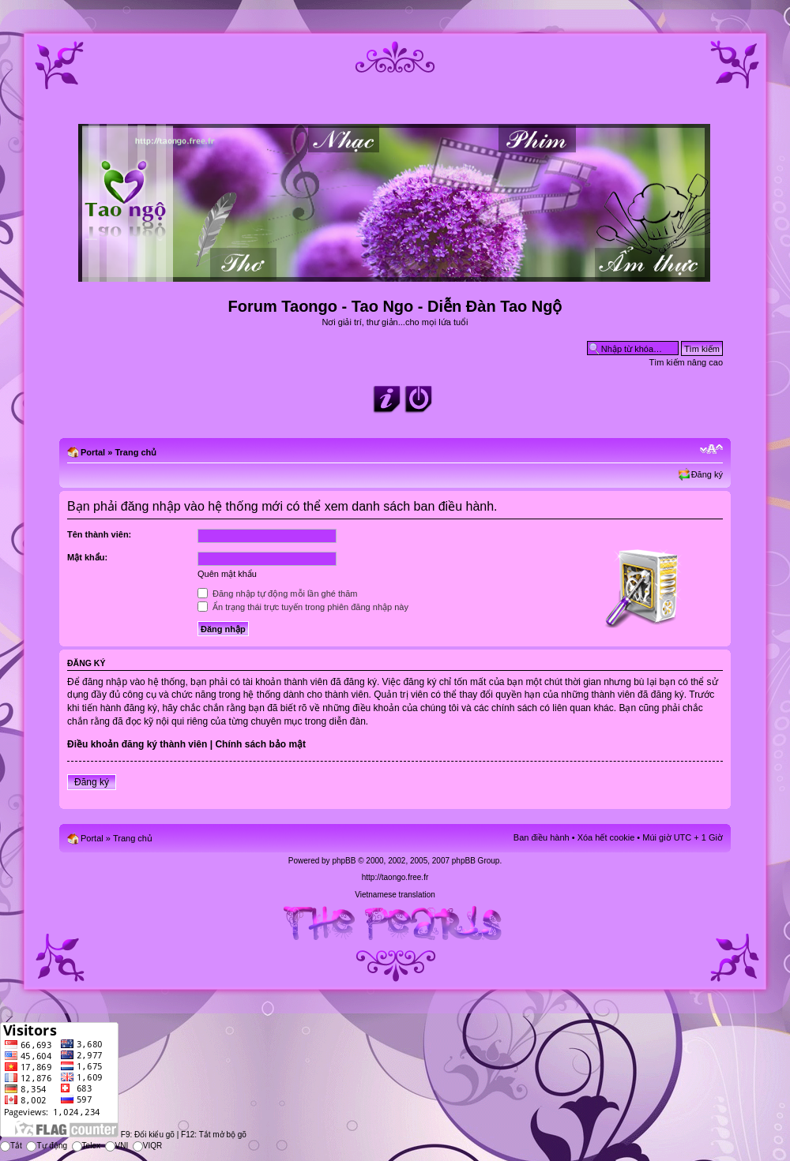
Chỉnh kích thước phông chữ (711, 449)
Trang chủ (135, 452)
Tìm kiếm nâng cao (686, 362)
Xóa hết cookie (606, 837)
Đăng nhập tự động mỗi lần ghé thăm (277, 593)
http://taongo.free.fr (395, 877)
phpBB (344, 860)
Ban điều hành (542, 837)
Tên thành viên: (99, 534)
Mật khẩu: (87, 557)
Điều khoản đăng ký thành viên (137, 744)
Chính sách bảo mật (260, 744)
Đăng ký (707, 474)
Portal (93, 452)
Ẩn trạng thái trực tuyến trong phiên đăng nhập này (303, 607)
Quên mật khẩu (227, 574)
